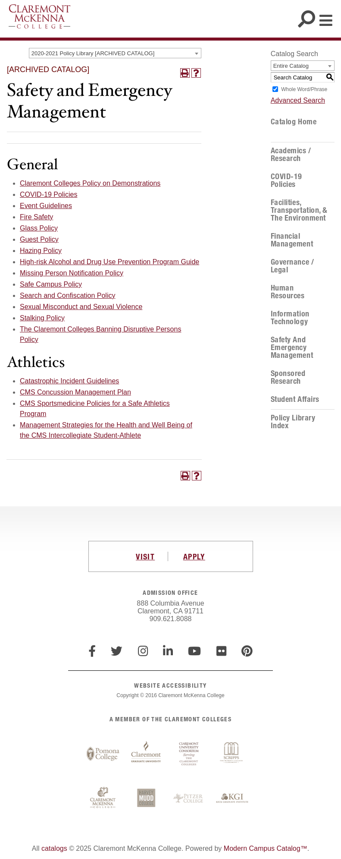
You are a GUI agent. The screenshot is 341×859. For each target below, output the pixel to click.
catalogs (54, 848)
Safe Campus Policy (51, 284)
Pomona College (103, 754)
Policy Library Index (293, 422)
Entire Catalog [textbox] (291, 66)
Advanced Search (298, 100)
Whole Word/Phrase (304, 89)
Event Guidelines (46, 205)
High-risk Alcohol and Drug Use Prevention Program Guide (109, 261)
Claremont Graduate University (146, 754)
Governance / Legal (292, 266)
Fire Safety (36, 217)
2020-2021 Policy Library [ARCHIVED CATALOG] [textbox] (93, 53)
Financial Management (292, 240)
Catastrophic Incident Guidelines (69, 381)
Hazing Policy (41, 250)
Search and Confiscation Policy (67, 295)
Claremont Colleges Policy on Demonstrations (90, 183)
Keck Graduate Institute (232, 798)
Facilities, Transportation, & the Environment (299, 210)
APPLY (194, 556)
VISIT (145, 556)
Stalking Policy (42, 318)
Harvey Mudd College (146, 798)
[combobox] (115, 53)
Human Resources (288, 292)
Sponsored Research (288, 377)
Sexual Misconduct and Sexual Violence (81, 306)
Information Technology (290, 317)
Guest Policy (39, 239)
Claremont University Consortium (189, 754)
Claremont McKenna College (39, 16)
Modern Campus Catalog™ (265, 848)
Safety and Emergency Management (292, 347)
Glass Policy (39, 228)
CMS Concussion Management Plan (75, 392)
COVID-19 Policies (48, 194)
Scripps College (232, 754)
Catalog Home (293, 121)
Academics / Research (291, 154)
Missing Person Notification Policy (71, 273)
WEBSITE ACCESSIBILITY (170, 685)
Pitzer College (189, 798)
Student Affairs (295, 399)
